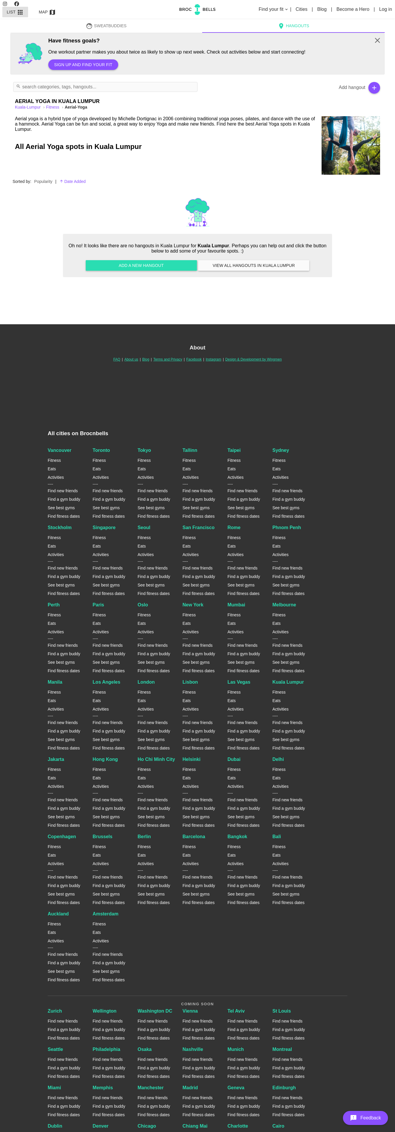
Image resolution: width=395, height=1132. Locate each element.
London (146, 682)
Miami (54, 1087)
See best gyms (61, 507)
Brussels (103, 836)
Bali (276, 836)
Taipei (234, 450)
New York (193, 604)
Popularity (43, 181)
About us (131, 359)
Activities (56, 477)
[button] (365, 1118)
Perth (54, 604)
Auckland (58, 913)
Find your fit (274, 9)
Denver (101, 1126)
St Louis (281, 1010)
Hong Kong (105, 759)
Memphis (103, 1087)
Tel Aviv (236, 1010)
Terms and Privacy (167, 359)
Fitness (53, 107)
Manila (55, 682)
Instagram (213, 359)
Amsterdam (105, 913)
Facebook (194, 359)
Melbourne (284, 604)
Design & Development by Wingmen (253, 359)
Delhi (278, 759)
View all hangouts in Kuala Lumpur (253, 265)
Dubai (233, 759)
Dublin (55, 1126)
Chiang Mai (195, 1126)
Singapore (104, 527)
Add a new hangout (141, 265)
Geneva (235, 1087)
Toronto (101, 450)
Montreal (282, 1049)
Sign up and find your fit (83, 64)
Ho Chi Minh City (156, 759)
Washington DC (155, 1010)
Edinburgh (284, 1087)
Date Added (72, 181)
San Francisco (198, 527)
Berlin (144, 836)
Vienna (190, 1010)
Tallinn (190, 450)
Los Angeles (107, 682)
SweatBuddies (106, 26)
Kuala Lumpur (288, 682)
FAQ (116, 359)
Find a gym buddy (64, 499)
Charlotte (237, 1126)
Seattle (55, 1049)
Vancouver (59, 450)
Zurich (55, 1010)
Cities (302, 9)
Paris (98, 604)
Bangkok (237, 836)
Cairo (278, 1126)
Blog (322, 9)
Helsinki (191, 759)
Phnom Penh (286, 527)
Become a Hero (353, 9)
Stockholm (60, 527)
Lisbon (190, 682)
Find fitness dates (64, 516)
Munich (235, 1049)
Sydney (280, 450)
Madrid (190, 1087)
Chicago (147, 1126)
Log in (385, 9)
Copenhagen (62, 836)
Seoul (144, 527)
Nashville (193, 1049)
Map (47, 12)
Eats (52, 468)
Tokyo (144, 450)
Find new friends (63, 490)
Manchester (151, 1087)
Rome (233, 527)
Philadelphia (106, 1049)
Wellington (104, 1010)
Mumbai (236, 604)
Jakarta (56, 759)
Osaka (145, 1049)
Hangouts (293, 26)
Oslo (143, 604)
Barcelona (194, 836)
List (15, 12)
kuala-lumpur (28, 107)
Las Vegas (238, 682)
